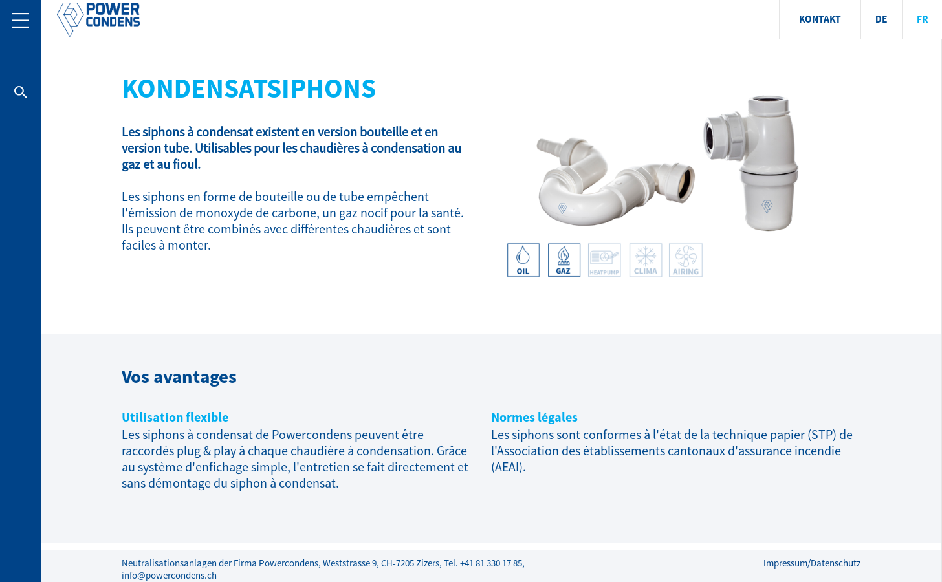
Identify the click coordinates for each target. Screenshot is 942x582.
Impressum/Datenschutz (811, 563)
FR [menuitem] (922, 20)
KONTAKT (820, 20)
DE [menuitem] (881, 20)
